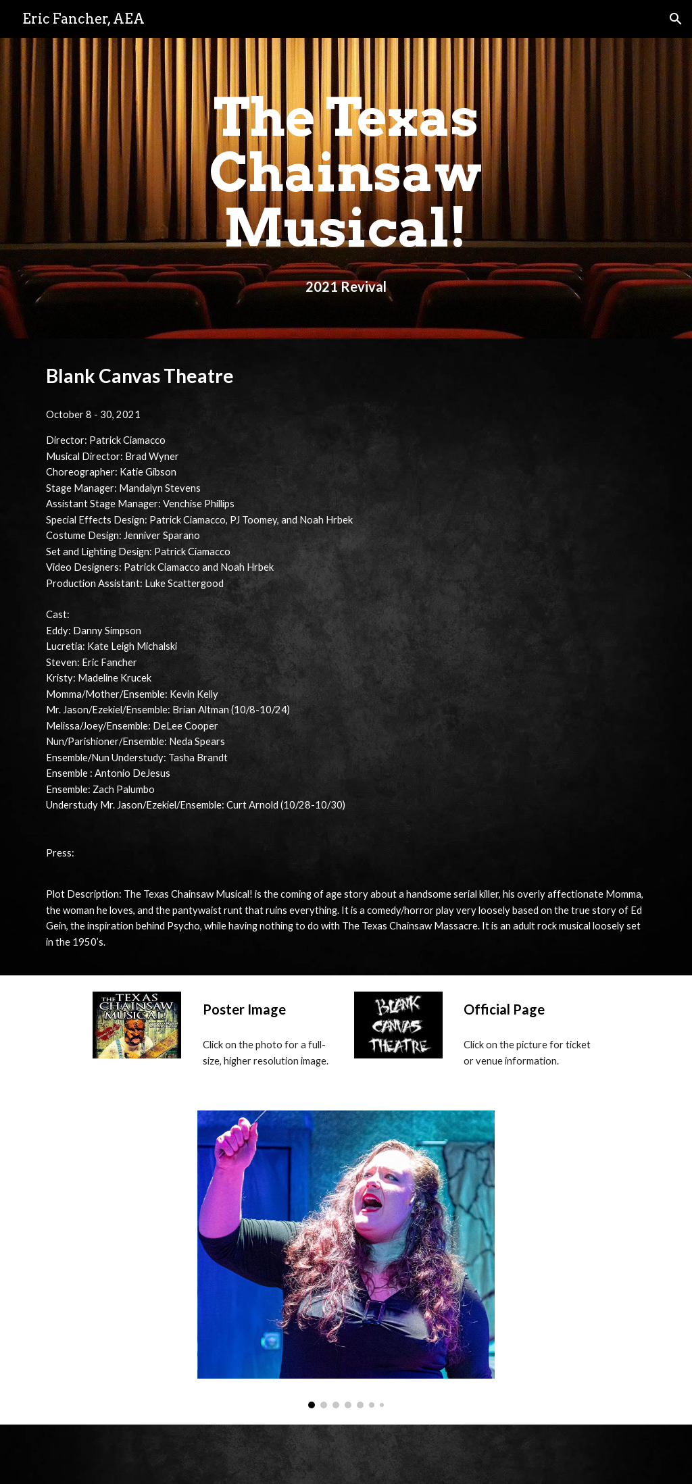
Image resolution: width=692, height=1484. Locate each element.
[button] (676, 19)
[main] (346, 188)
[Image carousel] (346, 1259)
